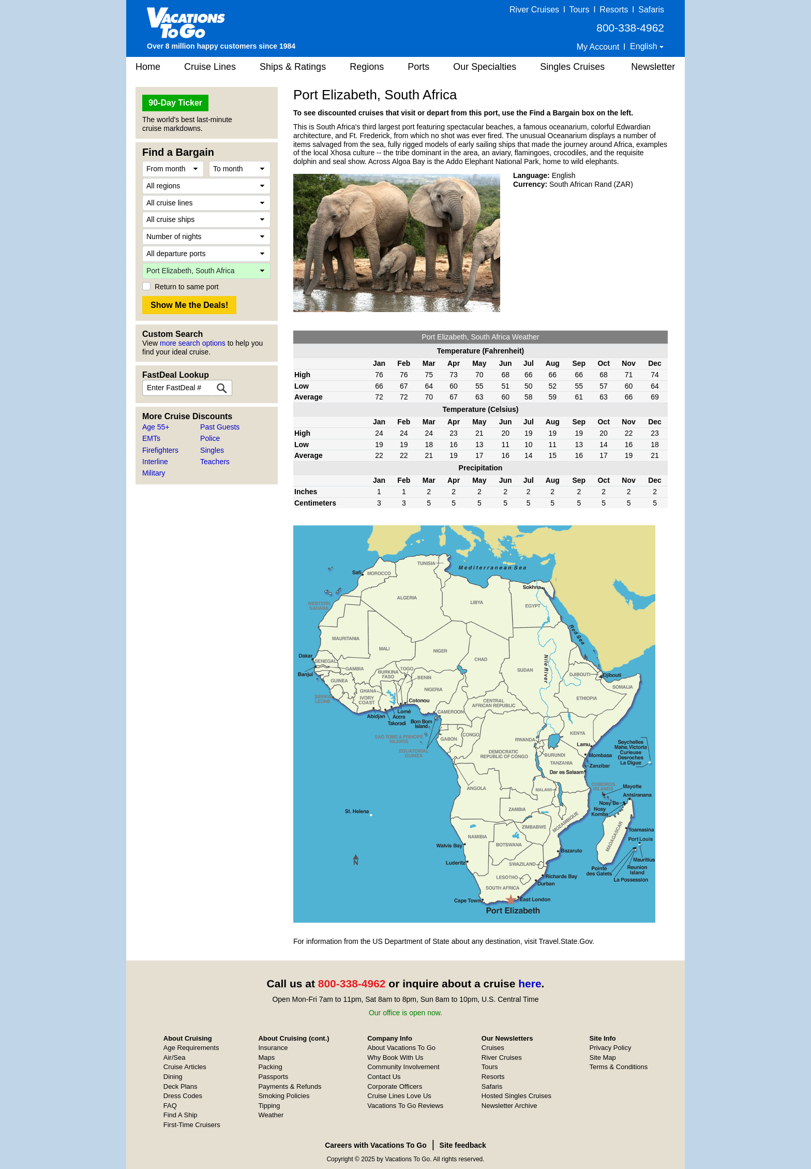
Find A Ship (180, 1115)
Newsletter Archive (509, 1105)
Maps (266, 1057)
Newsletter (653, 67)
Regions (367, 67)
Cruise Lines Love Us (399, 1096)
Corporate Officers (394, 1086)
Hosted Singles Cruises (516, 1096)
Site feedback (463, 1145)
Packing (270, 1067)
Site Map (603, 1057)
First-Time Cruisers (191, 1125)
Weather (270, 1115)
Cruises (493, 1048)
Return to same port (187, 287)
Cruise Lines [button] (210, 67)
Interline (155, 461)
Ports (418, 67)
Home (148, 67)
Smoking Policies (283, 1096)
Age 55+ (156, 427)
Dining (173, 1077)
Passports (273, 1077)
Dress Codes (182, 1096)
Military (153, 473)
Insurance (273, 1048)
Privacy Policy (611, 1048)
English (644, 46)
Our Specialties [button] (484, 67)
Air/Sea (174, 1057)
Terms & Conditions (619, 1067)
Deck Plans (180, 1086)
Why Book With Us (395, 1057)
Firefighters (160, 450)
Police (210, 438)
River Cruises (534, 9)
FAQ (170, 1105)
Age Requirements (191, 1048)
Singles (212, 450)
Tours (579, 9)
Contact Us (383, 1077)
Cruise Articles (184, 1067)
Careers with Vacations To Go (376, 1145)
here (529, 983)
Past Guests (219, 427)
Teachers (215, 461)
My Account (598, 46)
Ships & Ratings (293, 67)
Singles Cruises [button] (572, 67)
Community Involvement (403, 1067)
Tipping (269, 1105)
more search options (193, 343)
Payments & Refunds (289, 1086)
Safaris (651, 9)
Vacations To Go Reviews (405, 1105)
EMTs (151, 438)
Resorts (613, 9)
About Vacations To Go (401, 1048)
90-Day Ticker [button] (175, 102)
